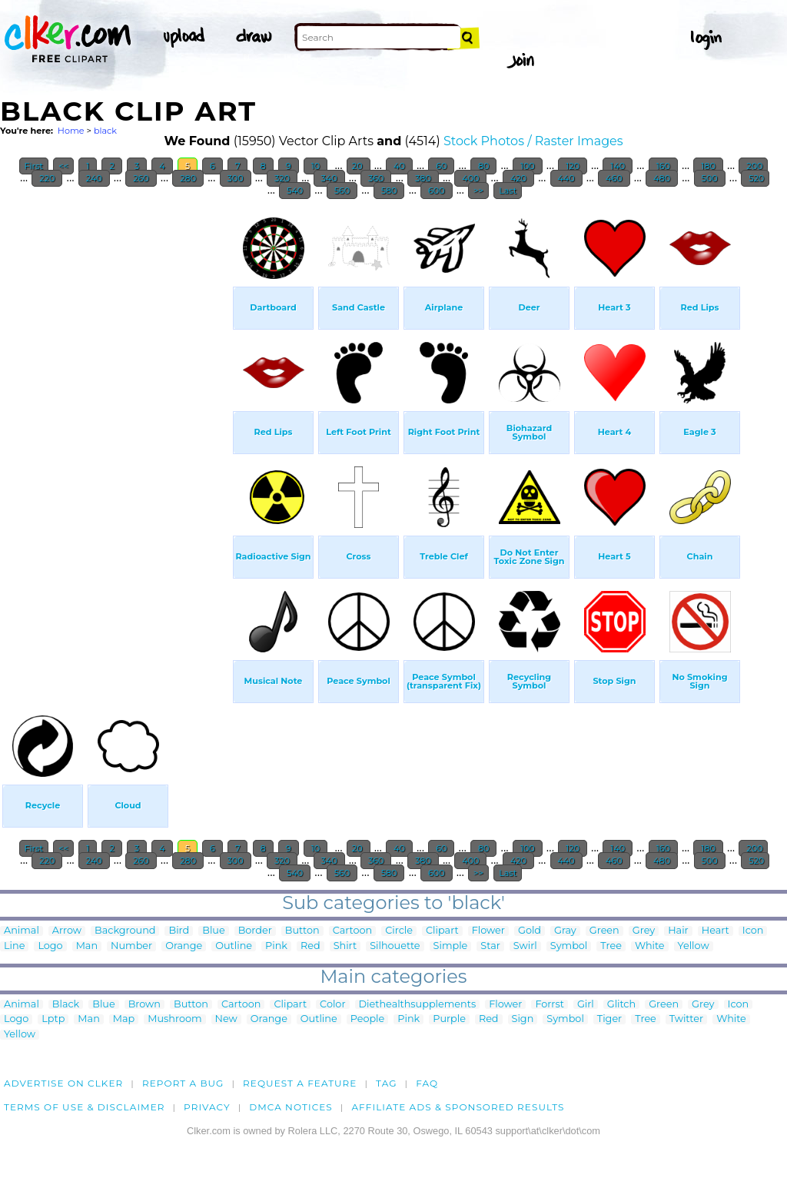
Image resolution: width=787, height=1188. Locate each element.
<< (63, 166)
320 (282, 178)
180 (708, 166)
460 (613, 178)
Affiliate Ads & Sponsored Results (457, 1107)
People (367, 1019)
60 (441, 166)
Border (255, 931)
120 (572, 166)
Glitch (621, 1005)
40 (399, 166)
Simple (450, 946)
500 (709, 178)
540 (294, 190)
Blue (213, 931)
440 (566, 178)
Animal (21, 931)
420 (518, 178)
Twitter (686, 1019)
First (34, 166)
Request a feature (300, 1083)
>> (478, 190)
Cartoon (353, 931)
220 (47, 178)
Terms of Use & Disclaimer (84, 1107)
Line (14, 946)
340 (329, 178)
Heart (715, 931)
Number (131, 946)
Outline (233, 946)
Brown (144, 1005)
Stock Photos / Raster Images (533, 141)
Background (125, 931)
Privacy (207, 1107)
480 (661, 178)
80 (483, 166)
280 (188, 178)
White (650, 946)
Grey (644, 931)
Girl (585, 1005)
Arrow (66, 931)
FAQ (427, 1083)
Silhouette (395, 946)
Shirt (345, 946)
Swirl (525, 946)
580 (389, 190)
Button (302, 931)
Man (87, 946)
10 (315, 166)
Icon (753, 931)
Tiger (609, 1019)
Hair (678, 931)
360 (376, 178)
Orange (183, 946)
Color (332, 1005)
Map (123, 1019)
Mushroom (174, 1019)
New (226, 1019)
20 (358, 166)
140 (617, 166)
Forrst (549, 1005)
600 (436, 190)
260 (141, 178)
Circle (399, 931)
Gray (565, 931)
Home (71, 130)
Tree (611, 946)
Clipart (442, 931)
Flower (488, 931)
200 (753, 166)
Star (490, 946)
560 (342, 190)
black (105, 130)
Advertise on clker (63, 1083)
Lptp (53, 1019)
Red (310, 946)
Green (604, 931)
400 (470, 178)
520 (755, 178)
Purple (449, 1019)
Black (65, 1005)
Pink (276, 946)
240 (94, 178)
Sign (523, 1019)
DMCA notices (291, 1107)
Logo (50, 946)
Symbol (569, 946)
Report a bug (183, 1083)
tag (386, 1083)
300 (235, 178)
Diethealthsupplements (418, 1005)
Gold (529, 931)
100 (527, 166)
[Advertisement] (115, 438)
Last (507, 190)
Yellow (693, 946)
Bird (178, 931)
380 (423, 178)
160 (663, 166)
